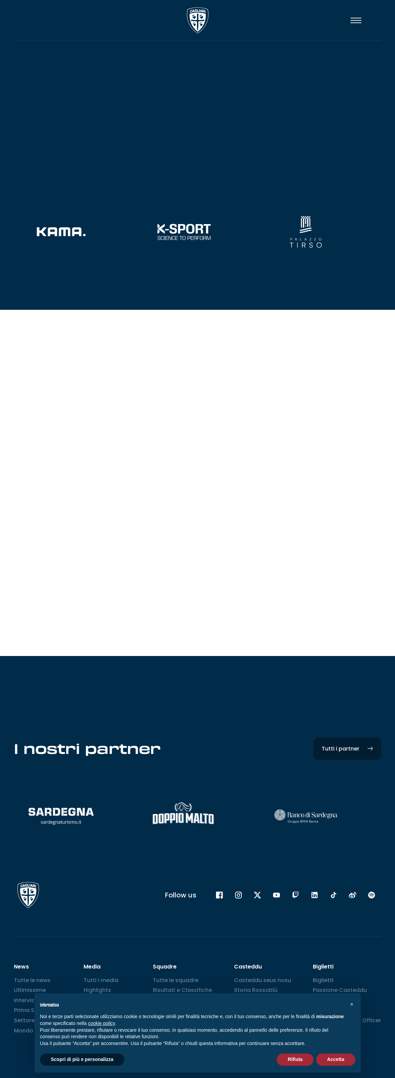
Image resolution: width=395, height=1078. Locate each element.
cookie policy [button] (101, 1023)
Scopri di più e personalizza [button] (82, 1059)
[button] (351, 1004)
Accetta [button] (335, 1059)
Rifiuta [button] (295, 1059)
